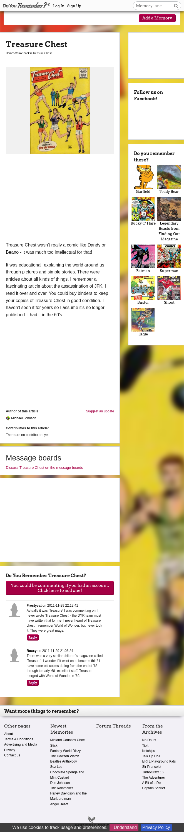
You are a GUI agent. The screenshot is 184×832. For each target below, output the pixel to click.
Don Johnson (60, 783)
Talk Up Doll (151, 756)
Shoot (169, 290)
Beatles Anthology (63, 761)
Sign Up (74, 6)
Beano (12, 252)
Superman (169, 259)
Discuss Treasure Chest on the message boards (44, 467)
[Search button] (176, 6)
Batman (143, 259)
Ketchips (148, 751)
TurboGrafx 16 (153, 772)
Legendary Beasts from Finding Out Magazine (169, 219)
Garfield (143, 179)
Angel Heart (59, 804)
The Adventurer (153, 777)
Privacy (9, 750)
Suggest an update (100, 411)
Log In (58, 6)
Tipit (145, 746)
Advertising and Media (20, 744)
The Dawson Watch (64, 756)
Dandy (95, 245)
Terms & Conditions (18, 739)
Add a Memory (157, 18)
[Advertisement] (60, 200)
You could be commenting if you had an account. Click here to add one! (60, 588)
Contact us (12, 755)
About (8, 734)
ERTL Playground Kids (159, 761)
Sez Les (56, 767)
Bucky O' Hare (143, 211)
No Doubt (149, 740)
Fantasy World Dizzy (65, 751)
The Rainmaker (61, 788)
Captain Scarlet (153, 788)
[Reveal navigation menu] (13, 18)
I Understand (124, 827)
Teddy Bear (169, 179)
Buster (143, 290)
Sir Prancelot (151, 767)
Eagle (143, 322)
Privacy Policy (156, 827)
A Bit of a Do (151, 783)
